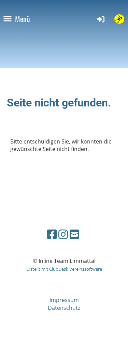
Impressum (64, 300)
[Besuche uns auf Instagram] (63, 234)
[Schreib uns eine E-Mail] (74, 234)
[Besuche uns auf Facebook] (52, 234)
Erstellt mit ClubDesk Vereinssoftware (64, 269)
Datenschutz (64, 307)
